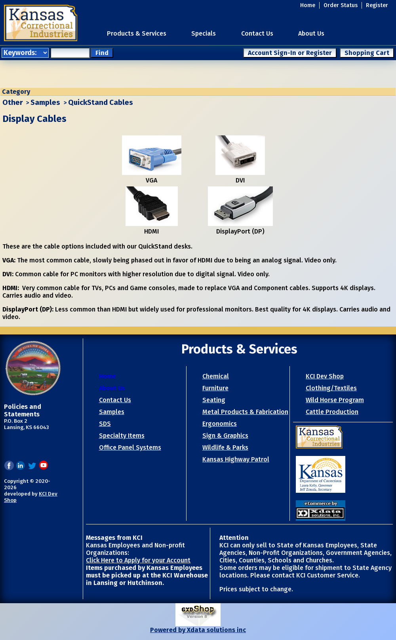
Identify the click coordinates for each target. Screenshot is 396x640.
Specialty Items (122, 435)
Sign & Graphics (225, 435)
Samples (45, 102)
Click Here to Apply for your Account (138, 560)
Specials (203, 33)
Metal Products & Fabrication (245, 412)
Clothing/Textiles (331, 388)
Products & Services (136, 33)
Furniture (215, 388)
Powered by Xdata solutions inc (198, 630)
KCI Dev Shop (325, 376)
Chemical (215, 376)
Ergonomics (219, 423)
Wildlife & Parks (225, 447)
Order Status (341, 5)
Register (377, 5)
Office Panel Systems (130, 447)
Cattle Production (332, 412)
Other (12, 102)
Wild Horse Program (335, 400)
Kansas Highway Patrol (235, 459)
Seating (213, 400)
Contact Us (257, 33)
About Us (311, 33)
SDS (105, 423)
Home (307, 5)
